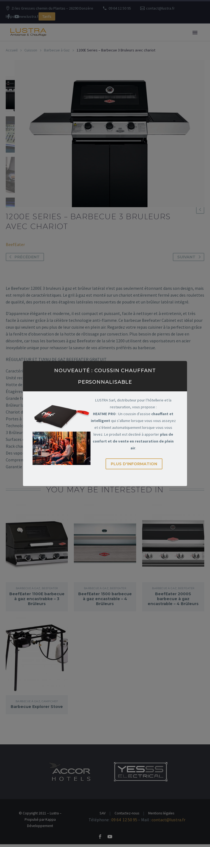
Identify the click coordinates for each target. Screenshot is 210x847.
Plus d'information (134, 463)
